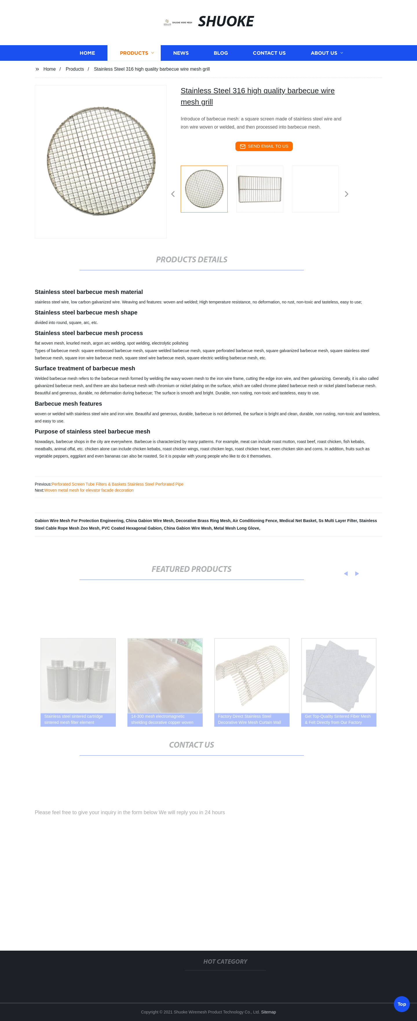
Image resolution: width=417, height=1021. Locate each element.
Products (134, 55)
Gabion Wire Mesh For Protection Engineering (79, 520)
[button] (173, 194)
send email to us (264, 146)
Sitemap (268, 1012)
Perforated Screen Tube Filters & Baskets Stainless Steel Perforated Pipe (117, 484)
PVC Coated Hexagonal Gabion (132, 528)
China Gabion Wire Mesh (149, 520)
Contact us (269, 55)
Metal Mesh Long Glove (236, 528)
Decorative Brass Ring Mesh (203, 520)
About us (324, 55)
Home (87, 55)
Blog (221, 55)
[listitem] (208, 191)
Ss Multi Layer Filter (338, 520)
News (181, 55)
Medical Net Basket (298, 520)
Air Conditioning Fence (255, 520)
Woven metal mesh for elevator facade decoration (89, 490)
